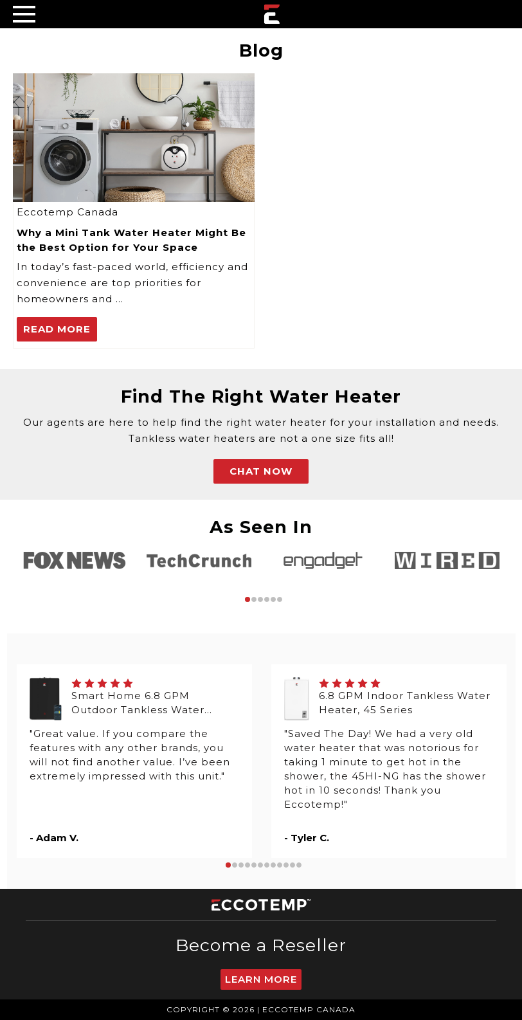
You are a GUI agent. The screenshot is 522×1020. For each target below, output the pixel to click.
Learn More (261, 979)
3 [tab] (260, 599)
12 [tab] (299, 865)
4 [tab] (266, 599)
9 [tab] (279, 865)
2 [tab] (253, 599)
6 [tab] (279, 599)
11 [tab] (292, 865)
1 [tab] (247, 599)
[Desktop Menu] (24, 14)
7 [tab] (266, 865)
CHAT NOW (261, 471)
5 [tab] (273, 599)
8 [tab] (273, 865)
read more (57, 329)
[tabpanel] (75, 560)
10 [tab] (286, 865)
